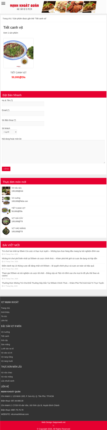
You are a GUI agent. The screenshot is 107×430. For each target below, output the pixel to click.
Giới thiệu (5, 312)
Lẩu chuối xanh (7, 381)
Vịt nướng (5, 332)
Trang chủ (7, 18)
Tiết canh (5, 336)
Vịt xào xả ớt (6, 353)
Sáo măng (5, 344)
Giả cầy (4, 340)
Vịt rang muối (7, 361)
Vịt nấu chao (6, 372)
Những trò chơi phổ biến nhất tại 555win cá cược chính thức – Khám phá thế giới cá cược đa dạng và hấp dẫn (49, 258)
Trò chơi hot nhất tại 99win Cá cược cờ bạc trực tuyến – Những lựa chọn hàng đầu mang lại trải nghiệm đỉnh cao (50, 251)
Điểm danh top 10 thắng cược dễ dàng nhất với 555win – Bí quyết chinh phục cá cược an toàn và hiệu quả (48, 266)
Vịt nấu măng (7, 377)
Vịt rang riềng (7, 357)
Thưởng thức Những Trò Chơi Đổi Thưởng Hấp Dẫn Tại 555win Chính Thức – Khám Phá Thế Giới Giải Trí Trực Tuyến (53, 283)
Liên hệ (4, 320)
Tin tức (4, 316)
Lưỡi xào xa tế (7, 348)
